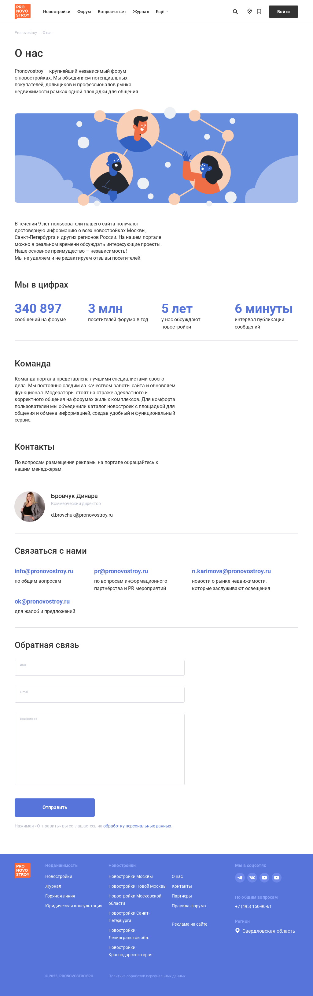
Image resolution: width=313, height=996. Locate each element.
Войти (283, 11)
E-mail (24, 691)
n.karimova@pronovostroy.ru (231, 571)
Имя (23, 665)
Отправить (54, 807)
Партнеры (182, 896)
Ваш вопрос (28, 718)
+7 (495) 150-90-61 (253, 906)
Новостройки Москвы (131, 876)
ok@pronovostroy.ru (42, 601)
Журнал (141, 11)
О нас (177, 876)
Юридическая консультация (73, 905)
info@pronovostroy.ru (44, 571)
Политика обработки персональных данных (147, 976)
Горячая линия (60, 896)
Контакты (182, 886)
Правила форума (189, 905)
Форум (84, 11)
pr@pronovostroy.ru (121, 571)
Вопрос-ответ (112, 11)
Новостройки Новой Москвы (138, 886)
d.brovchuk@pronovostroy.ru (82, 515)
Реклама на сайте (189, 924)
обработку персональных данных (137, 825)
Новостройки (57, 11)
